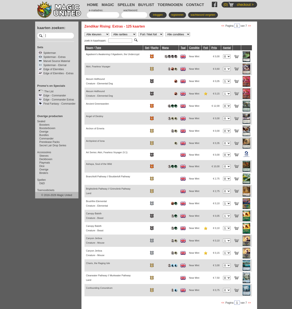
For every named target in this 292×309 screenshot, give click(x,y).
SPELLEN (126, 5)
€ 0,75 (216, 290)
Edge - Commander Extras (59, 99)
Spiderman (50, 52)
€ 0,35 (216, 143)
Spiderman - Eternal (55, 65)
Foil (205, 47)
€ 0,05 (216, 81)
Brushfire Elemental (97, 203)
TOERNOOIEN (170, 5)
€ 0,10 (216, 203)
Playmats (44, 162)
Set (147, 47)
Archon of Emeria (95, 128)
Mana (165, 47)
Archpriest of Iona (95, 141)
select (72, 35)
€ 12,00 (216, 106)
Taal (183, 47)
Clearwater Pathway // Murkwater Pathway (108, 277)
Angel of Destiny (94, 116)
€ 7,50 (216, 278)
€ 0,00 (216, 56)
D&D (42, 183)
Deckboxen (45, 159)
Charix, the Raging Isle (98, 263)
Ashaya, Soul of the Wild (99, 164)
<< (222, 25)
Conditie (194, 47)
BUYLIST (146, 5)
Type (98, 47)
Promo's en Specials (51, 85)
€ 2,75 (216, 178)
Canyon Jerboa (95, 240)
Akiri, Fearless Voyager (98, 66)
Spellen (41, 179)
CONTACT (195, 5)
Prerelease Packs (49, 142)
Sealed (41, 121)
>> (249, 25)
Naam (89, 47)
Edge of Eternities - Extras (58, 73)
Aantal (227, 47)
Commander (46, 138)
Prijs (214, 47)
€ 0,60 (216, 69)
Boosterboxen (47, 128)
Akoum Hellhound (99, 81)
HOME (92, 5)
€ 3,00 (216, 265)
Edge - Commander (55, 95)
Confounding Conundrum (99, 288)
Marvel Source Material (57, 61)
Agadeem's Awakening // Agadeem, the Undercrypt (112, 54)
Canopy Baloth (94, 215)
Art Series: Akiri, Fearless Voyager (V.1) (107, 152)
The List (49, 91)
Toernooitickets (46, 190)
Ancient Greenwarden (97, 103)
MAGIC (108, 5)
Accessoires (44, 152)
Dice (42, 166)
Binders (43, 173)
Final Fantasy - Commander (60, 103)
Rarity (155, 47)
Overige (43, 131)
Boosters (44, 124)
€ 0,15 (216, 93)
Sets (40, 47)
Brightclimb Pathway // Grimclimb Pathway (108, 191)
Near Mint (194, 56)
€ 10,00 (216, 166)
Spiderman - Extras (55, 57)
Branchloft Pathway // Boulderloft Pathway (108, 176)
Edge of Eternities (54, 69)
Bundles (44, 135)
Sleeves (44, 155)
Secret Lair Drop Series (52, 145)
